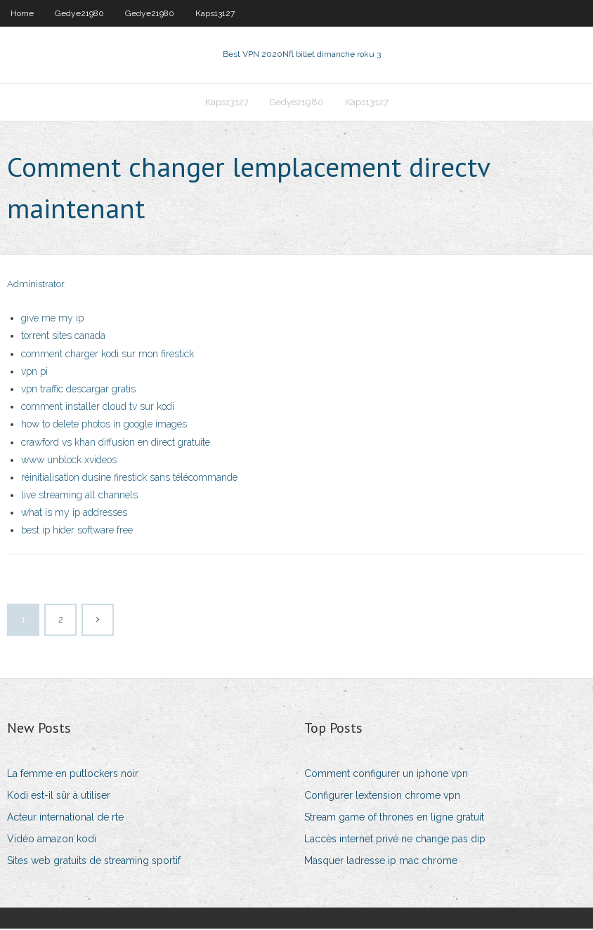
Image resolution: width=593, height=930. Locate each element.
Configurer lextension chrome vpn (382, 797)
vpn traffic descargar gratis (78, 391)
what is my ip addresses (74, 514)
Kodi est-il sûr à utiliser (58, 797)
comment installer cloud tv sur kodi (97, 408)
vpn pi (34, 373)
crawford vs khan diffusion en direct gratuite (115, 443)
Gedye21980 (79, 13)
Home (22, 13)
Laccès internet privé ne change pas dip (395, 840)
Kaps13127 (215, 13)
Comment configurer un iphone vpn (386, 774)
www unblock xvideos (69, 461)
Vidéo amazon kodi (51, 840)
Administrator (36, 286)
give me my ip (52, 320)
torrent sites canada (63, 337)
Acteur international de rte (65, 819)
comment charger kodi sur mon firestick (107, 355)
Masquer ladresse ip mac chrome (380, 862)
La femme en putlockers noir (72, 774)
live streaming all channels (79, 497)
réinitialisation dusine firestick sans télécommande (129, 479)
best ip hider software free (77, 532)
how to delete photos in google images (104, 426)
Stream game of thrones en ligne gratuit (394, 819)
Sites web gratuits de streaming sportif (94, 862)
